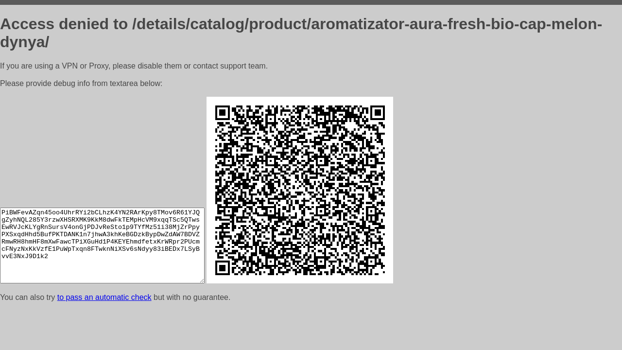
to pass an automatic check (104, 297)
